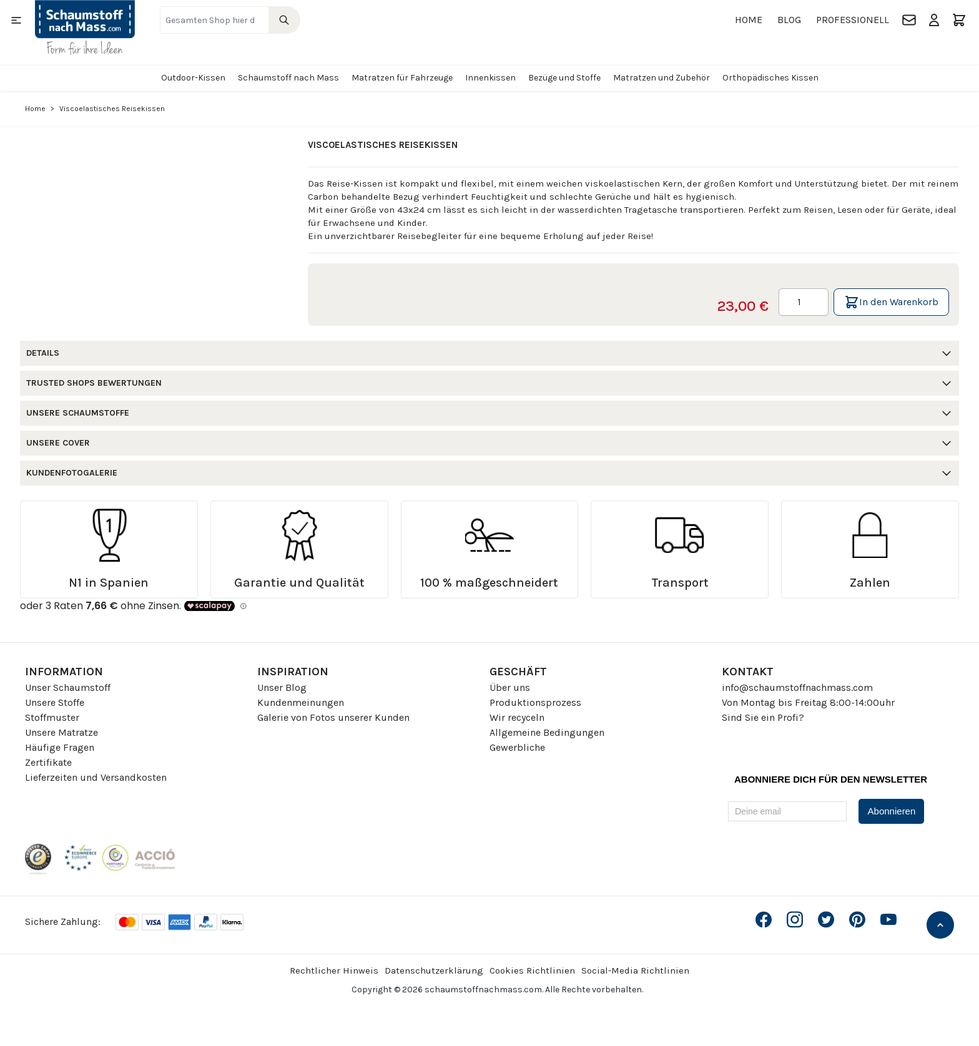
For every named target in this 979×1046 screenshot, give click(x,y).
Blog (789, 20)
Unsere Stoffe (54, 702)
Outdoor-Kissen (193, 77)
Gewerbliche (517, 747)
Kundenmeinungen (300, 702)
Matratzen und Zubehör (661, 77)
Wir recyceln (517, 717)
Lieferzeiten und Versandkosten (96, 777)
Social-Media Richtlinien (635, 970)
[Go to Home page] (85, 27)
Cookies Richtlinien (532, 970)
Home (748, 20)
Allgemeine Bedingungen (547, 732)
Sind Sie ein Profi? (763, 717)
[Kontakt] (909, 20)
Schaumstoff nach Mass (288, 77)
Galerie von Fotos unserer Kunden (333, 717)
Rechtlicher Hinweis (334, 970)
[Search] (284, 20)
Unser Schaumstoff (68, 687)
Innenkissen (490, 77)
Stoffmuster (52, 717)
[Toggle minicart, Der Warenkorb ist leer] (959, 20)
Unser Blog (282, 687)
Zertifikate (48, 762)
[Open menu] (16, 20)
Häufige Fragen (59, 747)
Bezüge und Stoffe (564, 77)
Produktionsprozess (535, 702)
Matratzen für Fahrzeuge (402, 77)
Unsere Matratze (61, 732)
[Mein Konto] (934, 20)
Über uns (510, 687)
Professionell (852, 20)
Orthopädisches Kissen (770, 77)
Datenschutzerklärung (434, 970)
